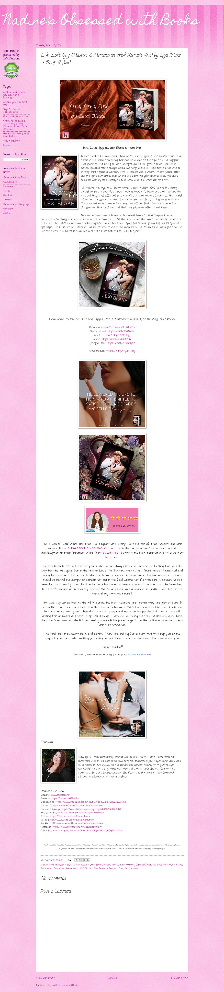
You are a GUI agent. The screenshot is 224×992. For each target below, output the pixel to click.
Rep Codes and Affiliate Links (12, 111)
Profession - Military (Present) (129, 864)
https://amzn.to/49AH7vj (64, 798)
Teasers (103, 868)
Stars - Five (91, 868)
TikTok (6, 191)
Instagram (9, 186)
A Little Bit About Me (15, 116)
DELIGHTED (111, 553)
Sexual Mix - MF (75, 868)
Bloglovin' (8, 195)
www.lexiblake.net (60, 795)
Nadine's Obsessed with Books (101, 22)
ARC (51, 864)
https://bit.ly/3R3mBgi (116, 335)
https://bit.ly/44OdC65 (116, 339)
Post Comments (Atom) (65, 985)
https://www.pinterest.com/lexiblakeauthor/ (77, 827)
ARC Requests (11, 140)
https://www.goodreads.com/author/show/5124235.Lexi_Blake (90, 802)
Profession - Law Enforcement (92, 864)
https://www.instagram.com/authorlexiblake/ (78, 812)
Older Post (179, 978)
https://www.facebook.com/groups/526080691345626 (91, 809)
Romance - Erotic (173, 864)
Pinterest (8, 208)
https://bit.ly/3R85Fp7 (121, 343)
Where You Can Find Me (15, 103)
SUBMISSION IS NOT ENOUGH (87, 548)
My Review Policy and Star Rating (16, 135)
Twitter (7, 199)
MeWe (7, 213)
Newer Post (45, 978)
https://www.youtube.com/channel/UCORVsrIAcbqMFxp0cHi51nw (85, 830)
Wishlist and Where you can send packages (14, 95)
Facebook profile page (16, 204)
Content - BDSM (64, 864)
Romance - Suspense (52, 868)
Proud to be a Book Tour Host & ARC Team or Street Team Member (15, 125)
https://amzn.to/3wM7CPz (118, 327)
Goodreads (10, 182)
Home (112, 978)
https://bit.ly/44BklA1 (121, 331)
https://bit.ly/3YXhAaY (120, 351)
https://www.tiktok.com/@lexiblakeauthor (71, 820)
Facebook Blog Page (14, 177)
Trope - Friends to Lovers (123, 868)
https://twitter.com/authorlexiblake (70, 816)
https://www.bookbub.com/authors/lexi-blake (77, 823)
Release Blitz (154, 864)
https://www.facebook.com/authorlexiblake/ (78, 805)
